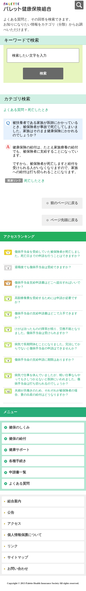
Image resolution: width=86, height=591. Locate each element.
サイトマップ (17, 557)
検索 (43, 73)
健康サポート (19, 450)
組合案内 (14, 501)
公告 (10, 512)
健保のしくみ (19, 427)
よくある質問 (13, 110)
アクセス (14, 523)
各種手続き (17, 461)
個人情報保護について (24, 535)
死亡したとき (38, 110)
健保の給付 (17, 438)
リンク (12, 546)
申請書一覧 (17, 472)
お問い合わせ (17, 569)
